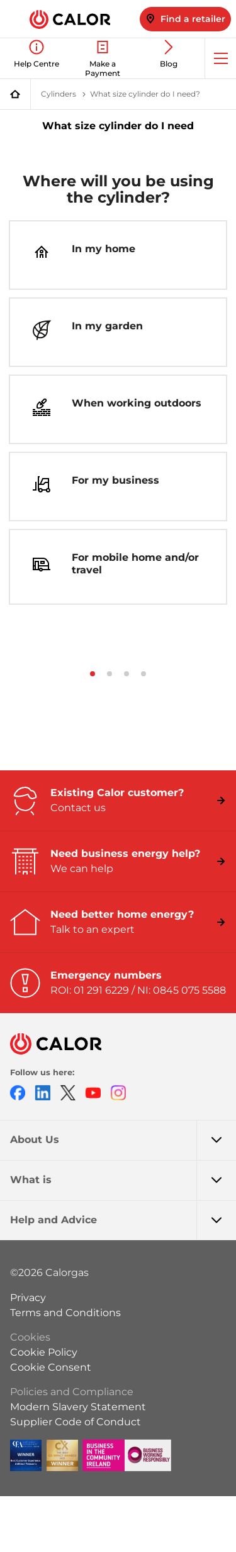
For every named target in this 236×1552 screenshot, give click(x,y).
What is (123, 1180)
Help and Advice (123, 1220)
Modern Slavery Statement (78, 1407)
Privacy (28, 1298)
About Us (123, 1140)
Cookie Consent (50, 1367)
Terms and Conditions (65, 1313)
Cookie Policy (43, 1352)
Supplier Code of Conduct (75, 1422)
